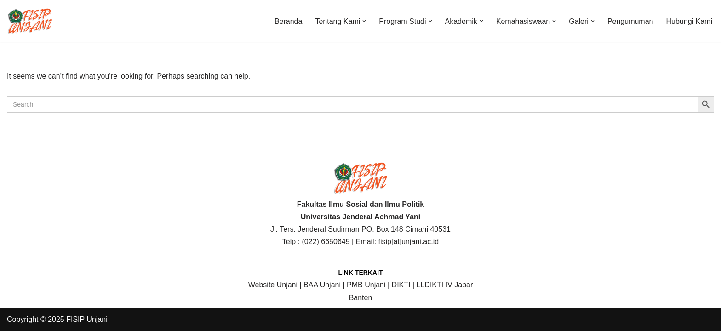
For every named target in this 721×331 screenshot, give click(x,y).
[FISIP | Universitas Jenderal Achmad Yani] (30, 21)
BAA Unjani (322, 285)
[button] (364, 21)
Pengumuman (630, 21)
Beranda (289, 21)
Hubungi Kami (689, 21)
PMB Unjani (366, 285)
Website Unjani (273, 285)
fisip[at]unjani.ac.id (408, 241)
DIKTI (401, 285)
